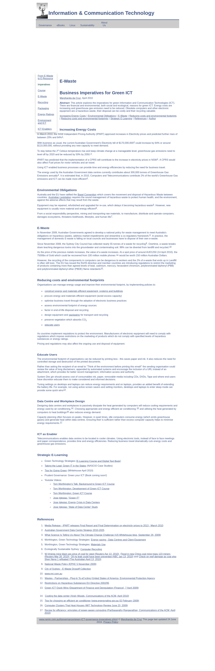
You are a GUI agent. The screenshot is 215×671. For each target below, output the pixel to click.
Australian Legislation (59, 197)
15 (138, 408)
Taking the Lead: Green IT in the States (65, 466)
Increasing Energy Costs (73, 116)
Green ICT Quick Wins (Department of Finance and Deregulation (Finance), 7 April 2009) (92, 588)
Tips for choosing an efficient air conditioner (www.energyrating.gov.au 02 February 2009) (92, 600)
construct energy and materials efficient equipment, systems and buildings (84, 291)
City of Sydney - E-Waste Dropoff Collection (68, 569)
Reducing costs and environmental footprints (153, 116)
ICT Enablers (45, 129)
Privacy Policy (110, 622)
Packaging (43, 108)
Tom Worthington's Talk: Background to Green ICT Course (84, 484)
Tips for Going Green (56, 470)
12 (102, 268)
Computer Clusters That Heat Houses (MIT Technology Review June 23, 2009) (86, 605)
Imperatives (44, 84)
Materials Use (98, 544)
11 (117, 255)
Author (152, 118)
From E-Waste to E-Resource (45, 77)
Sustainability (87, 25)
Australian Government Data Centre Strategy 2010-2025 (74, 530)
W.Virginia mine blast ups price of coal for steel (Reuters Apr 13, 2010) (82, 554)
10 (170, 246)
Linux (72, 25)
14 (72, 408)
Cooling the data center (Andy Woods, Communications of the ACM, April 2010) (87, 596)
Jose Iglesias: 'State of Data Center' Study (75, 507)
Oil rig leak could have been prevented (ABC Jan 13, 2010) (102, 556)
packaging (74, 315)
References (140, 118)
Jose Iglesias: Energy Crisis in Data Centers (76, 502)
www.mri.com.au (53, 573)
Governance (45, 25)
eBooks (61, 25)
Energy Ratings (46, 114)
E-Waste (42, 96)
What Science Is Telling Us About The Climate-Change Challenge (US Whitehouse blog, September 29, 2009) (103, 535)
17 (61, 422)
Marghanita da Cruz (70, 98)
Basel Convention (87, 194)
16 (68, 411)
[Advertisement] (107, 50)
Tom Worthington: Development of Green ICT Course (81, 488)
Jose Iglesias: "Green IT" (66, 497)
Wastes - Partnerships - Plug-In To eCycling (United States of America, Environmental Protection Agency (100, 578)
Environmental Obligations (102, 116)
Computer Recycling (91, 549)
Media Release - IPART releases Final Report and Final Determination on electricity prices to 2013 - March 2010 (104, 525)
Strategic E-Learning (121, 118)
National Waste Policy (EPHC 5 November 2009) (70, 564)
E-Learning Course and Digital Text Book (98, 461)
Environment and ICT (44, 121)
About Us (104, 24)
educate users (52, 325)
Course (42, 90)
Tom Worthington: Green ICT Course (72, 493)
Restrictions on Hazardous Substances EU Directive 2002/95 (77, 583)
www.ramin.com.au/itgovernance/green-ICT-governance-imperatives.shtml (78, 619)
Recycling (43, 102)
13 (64, 389)
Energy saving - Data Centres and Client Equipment (118, 539)
